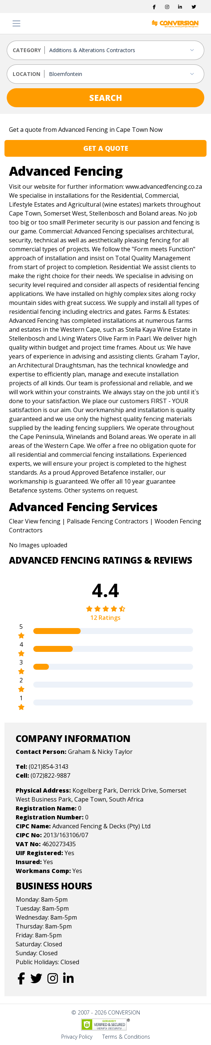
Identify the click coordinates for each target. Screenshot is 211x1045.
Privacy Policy (76, 1036)
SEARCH (105, 97)
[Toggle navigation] (16, 23)
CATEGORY (27, 50)
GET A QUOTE (105, 148)
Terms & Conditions (126, 1036)
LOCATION (26, 73)
